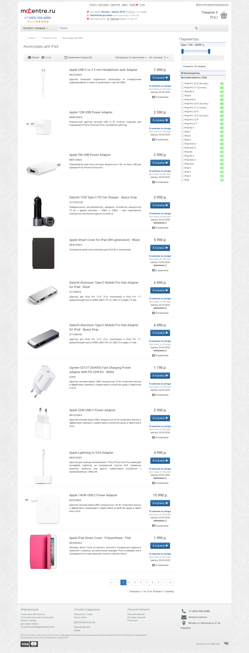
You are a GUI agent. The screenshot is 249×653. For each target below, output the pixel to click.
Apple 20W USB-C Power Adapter (92, 410)
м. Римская (113, 19)
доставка (104, 4)
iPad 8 (202, 95)
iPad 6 (202, 135)
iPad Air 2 (202, 156)
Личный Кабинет (136, 614)
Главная (31, 38)
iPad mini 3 (202, 160)
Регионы (130, 12)
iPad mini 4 (202, 143)
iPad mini (202, 164)
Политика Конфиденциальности (37, 627)
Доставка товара (30, 624)
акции (133, 4)
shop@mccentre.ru (197, 617)
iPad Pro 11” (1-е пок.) (202, 107)
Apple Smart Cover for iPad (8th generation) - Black (104, 240)
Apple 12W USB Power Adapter (91, 112)
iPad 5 (202, 139)
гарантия (115, 4)
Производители (82, 627)
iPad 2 (202, 176)
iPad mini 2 (202, 147)
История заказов (136, 617)
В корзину (160, 77)
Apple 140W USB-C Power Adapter (93, 495)
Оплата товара (28, 620)
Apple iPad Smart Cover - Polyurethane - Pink (100, 538)
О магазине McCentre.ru (33, 614)
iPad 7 (202, 131)
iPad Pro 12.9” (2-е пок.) (202, 115)
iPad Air (202, 151)
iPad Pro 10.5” (202, 111)
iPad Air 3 (202, 127)
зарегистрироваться (218, 4)
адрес (125, 4)
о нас (142, 4)
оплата (93, 4)
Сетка (46, 57)
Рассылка (132, 620)
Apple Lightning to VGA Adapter (91, 452)
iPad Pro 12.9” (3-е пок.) (202, 103)
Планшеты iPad (49, 38)
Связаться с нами (83, 614)
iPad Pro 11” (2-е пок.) (202, 87)
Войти (199, 4)
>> (170, 582)
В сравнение (160, 97)
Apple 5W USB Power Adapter (90, 155)
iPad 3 (202, 172)
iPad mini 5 (202, 99)
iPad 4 (202, 168)
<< (111, 582)
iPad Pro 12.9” (202, 119)
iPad (202, 180)
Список (33, 57)
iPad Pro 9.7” (202, 123)
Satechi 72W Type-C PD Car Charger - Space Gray (103, 197)
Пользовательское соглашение (37, 617)
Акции (77, 630)
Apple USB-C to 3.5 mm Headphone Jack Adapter (103, 70)
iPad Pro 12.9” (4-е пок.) (202, 83)
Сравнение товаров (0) (78, 57)
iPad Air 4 (202, 91)
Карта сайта (80, 617)
